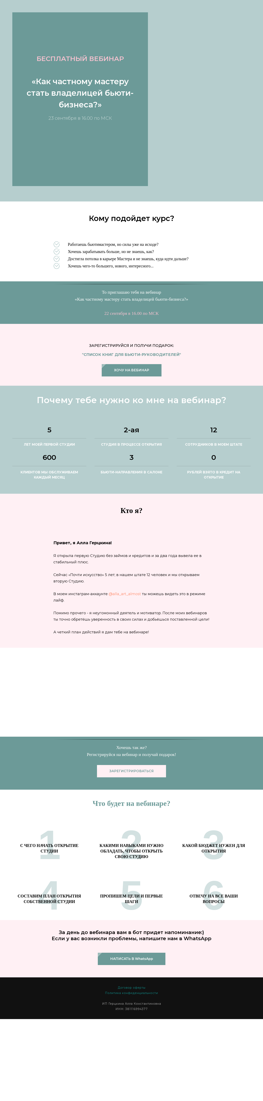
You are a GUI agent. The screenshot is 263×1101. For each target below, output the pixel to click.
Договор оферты (131, 933)
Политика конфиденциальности (131, 938)
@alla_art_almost (125, 539)
